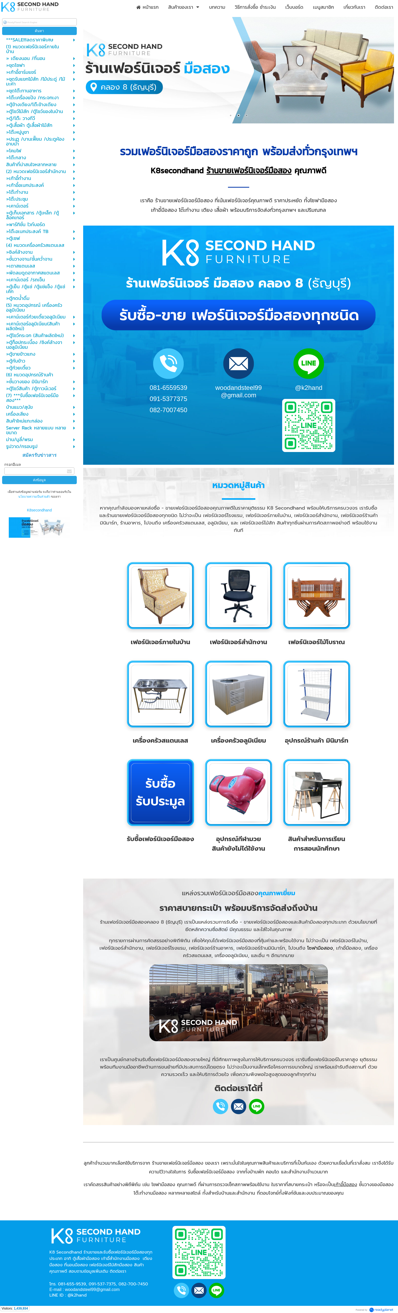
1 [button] (230, 115)
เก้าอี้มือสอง (345, 1184)
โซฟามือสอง (320, 948)
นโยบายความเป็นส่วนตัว (34, 496)
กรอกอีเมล (12, 464)
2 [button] (238, 115)
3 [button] (246, 115)
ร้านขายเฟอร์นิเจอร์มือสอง (248, 170)
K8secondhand (39, 510)
